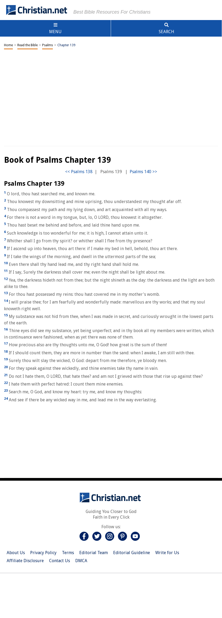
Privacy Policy (43, 552)
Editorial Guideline (131, 552)
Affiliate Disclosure (25, 560)
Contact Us (59, 560)
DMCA (81, 560)
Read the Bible (27, 45)
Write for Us (167, 552)
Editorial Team (93, 552)
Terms (68, 552)
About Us (16, 552)
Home (8, 45)
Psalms (47, 45)
